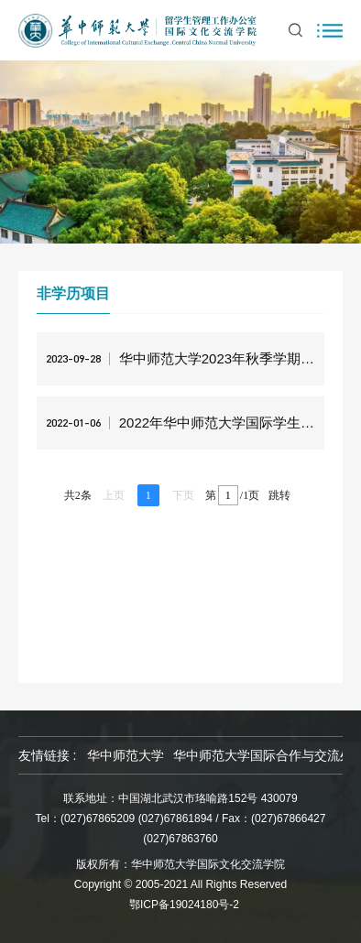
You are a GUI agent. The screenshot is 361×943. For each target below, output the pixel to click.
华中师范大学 (125, 755)
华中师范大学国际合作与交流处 (263, 755)
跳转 (279, 495)
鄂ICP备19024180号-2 (184, 904)
